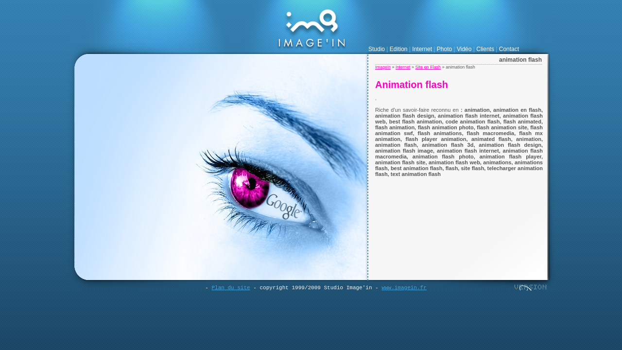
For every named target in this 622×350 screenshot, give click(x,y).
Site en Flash (428, 67)
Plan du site (230, 288)
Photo (444, 49)
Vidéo (464, 49)
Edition (399, 49)
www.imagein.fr (403, 288)
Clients (485, 49)
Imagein (383, 67)
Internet (422, 49)
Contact (509, 49)
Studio (376, 49)
